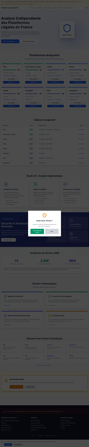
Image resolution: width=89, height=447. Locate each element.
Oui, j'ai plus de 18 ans (37, 231)
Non (52, 231)
